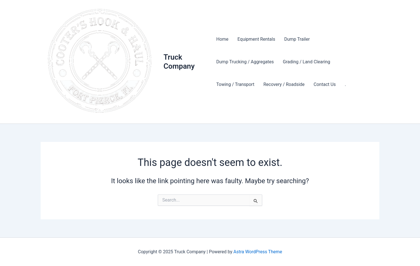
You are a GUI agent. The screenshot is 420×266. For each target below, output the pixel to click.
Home (222, 39)
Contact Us (325, 84)
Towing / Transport (235, 84)
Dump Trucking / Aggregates (245, 61)
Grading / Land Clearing (306, 61)
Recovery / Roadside (284, 84)
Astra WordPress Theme (257, 251)
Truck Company (178, 61)
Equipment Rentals (256, 39)
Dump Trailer (297, 39)
